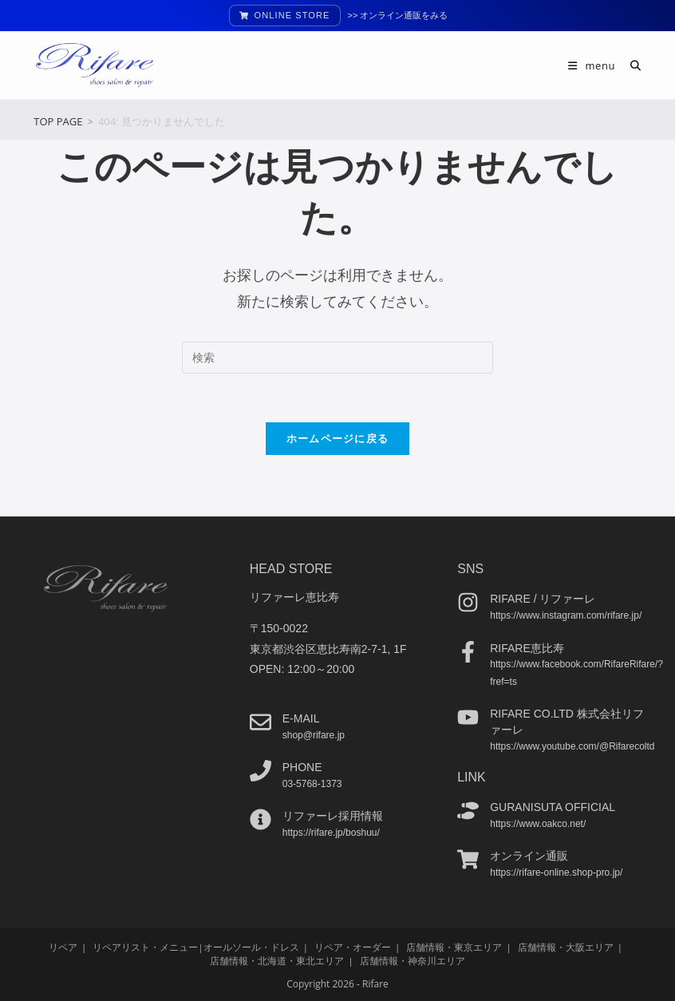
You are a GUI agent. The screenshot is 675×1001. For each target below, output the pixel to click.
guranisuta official (552, 807)
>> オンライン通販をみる (398, 15)
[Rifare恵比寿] (468, 651)
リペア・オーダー (352, 946)
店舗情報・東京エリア (454, 946)
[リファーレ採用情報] (260, 819)
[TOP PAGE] (58, 121)
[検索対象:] (629, 65)
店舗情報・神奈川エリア (412, 960)
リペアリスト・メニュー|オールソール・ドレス (195, 946)
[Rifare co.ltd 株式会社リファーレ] (468, 717)
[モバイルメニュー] (593, 65)
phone (302, 767)
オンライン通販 (529, 855)
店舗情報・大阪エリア (566, 946)
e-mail (301, 718)
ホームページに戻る (337, 438)
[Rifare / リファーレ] (468, 602)
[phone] (260, 770)
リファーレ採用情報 (332, 815)
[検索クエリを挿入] (337, 358)
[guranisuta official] (468, 810)
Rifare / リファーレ (542, 598)
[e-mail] (260, 722)
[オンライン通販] (468, 859)
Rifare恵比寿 (527, 647)
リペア (63, 946)
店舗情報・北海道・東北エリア (277, 960)
